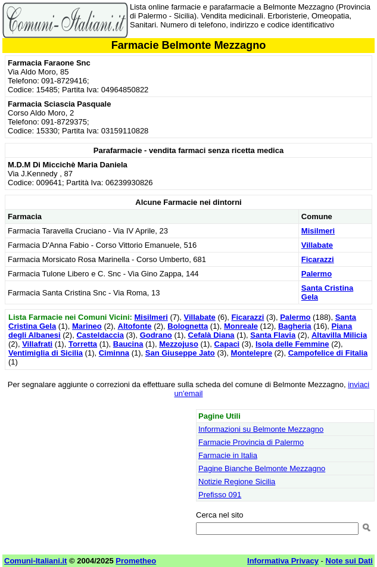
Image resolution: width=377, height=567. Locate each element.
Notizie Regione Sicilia (236, 481)
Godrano (156, 335)
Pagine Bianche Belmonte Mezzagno (261, 468)
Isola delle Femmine (292, 343)
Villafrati (37, 343)
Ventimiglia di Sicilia (45, 352)
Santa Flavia (272, 335)
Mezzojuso (178, 343)
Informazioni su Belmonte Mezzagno (260, 429)
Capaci (227, 343)
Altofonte (135, 326)
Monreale (241, 326)
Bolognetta (187, 326)
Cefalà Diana (211, 335)
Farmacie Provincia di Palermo (251, 442)
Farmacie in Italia (227, 455)
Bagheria (294, 326)
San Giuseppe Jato (180, 352)
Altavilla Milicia (339, 335)
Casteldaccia (100, 335)
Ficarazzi (317, 259)
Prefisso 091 (219, 494)
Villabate (317, 245)
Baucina (128, 343)
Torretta (82, 343)
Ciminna (114, 352)
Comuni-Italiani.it (35, 560)
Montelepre (251, 352)
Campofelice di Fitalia (328, 352)
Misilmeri (318, 230)
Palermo (316, 273)
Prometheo (136, 560)
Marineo (87, 326)
